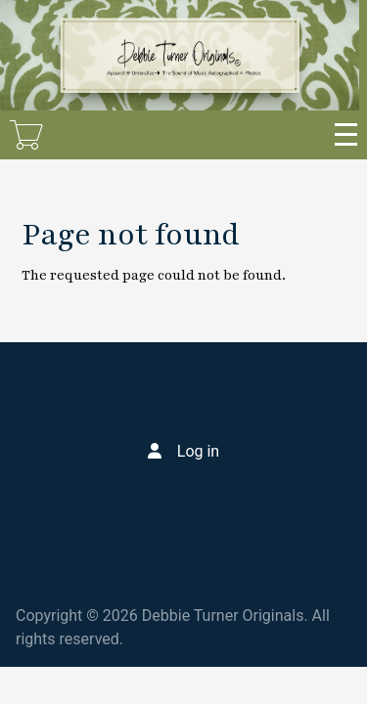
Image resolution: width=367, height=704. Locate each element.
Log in (198, 451)
